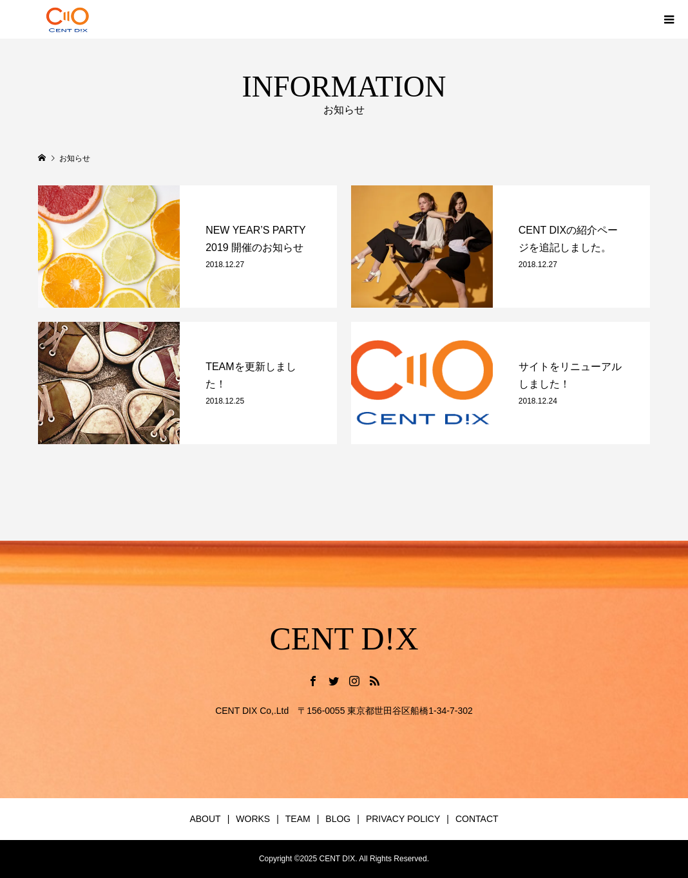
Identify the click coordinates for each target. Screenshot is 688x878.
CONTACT (477, 819)
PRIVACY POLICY (403, 819)
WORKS (253, 819)
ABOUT (204, 819)
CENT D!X (343, 639)
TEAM (298, 819)
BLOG (337, 819)
